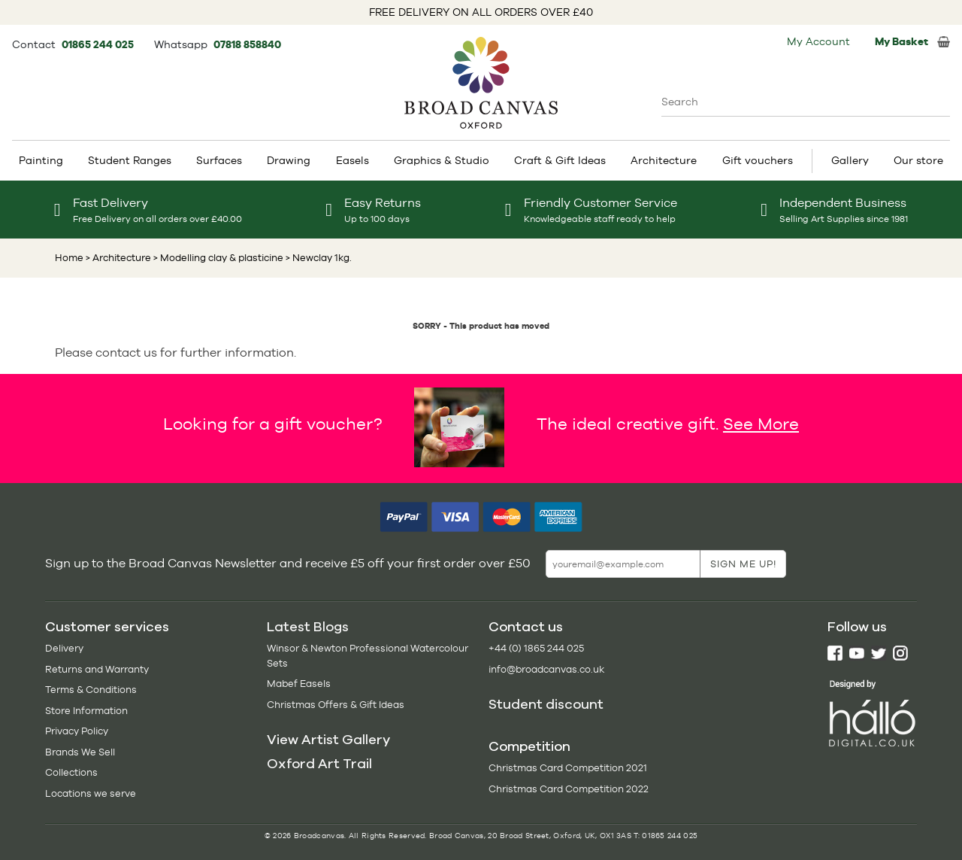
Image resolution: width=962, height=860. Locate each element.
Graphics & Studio (441, 160)
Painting (41, 160)
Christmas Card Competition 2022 (569, 789)
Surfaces (219, 160)
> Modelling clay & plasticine (217, 257)
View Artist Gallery (328, 740)
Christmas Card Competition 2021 (568, 767)
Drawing (288, 160)
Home (69, 257)
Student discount (546, 704)
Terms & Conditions (91, 689)
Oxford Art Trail (319, 764)
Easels (352, 160)
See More (761, 423)
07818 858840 (247, 44)
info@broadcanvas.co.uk (546, 669)
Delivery (64, 648)
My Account (818, 41)
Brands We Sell (80, 752)
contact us (126, 352)
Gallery (850, 160)
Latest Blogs (308, 627)
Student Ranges (129, 160)
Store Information (86, 710)
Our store (918, 160)
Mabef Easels (299, 683)
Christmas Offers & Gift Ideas (335, 704)
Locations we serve (90, 793)
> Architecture (118, 257)
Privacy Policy (76, 731)
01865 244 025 (99, 44)
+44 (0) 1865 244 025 (536, 648)
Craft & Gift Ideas (560, 160)
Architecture (664, 160)
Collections (71, 772)
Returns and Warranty (97, 669)
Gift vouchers (757, 160)
